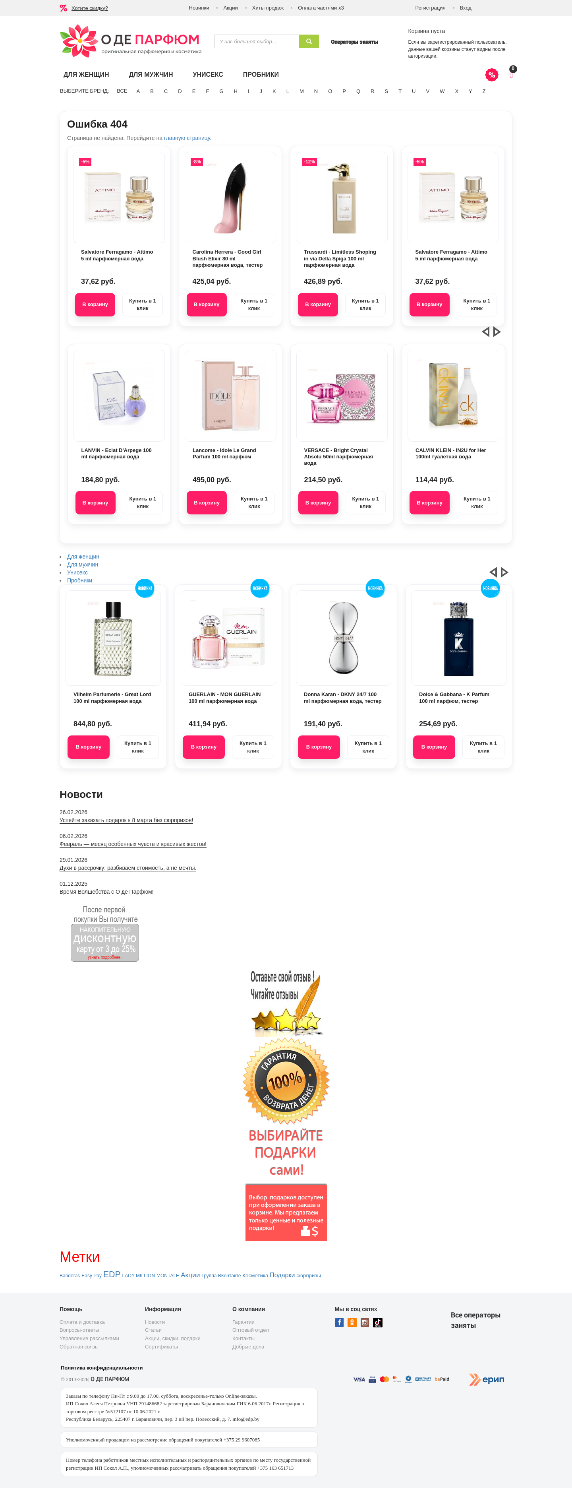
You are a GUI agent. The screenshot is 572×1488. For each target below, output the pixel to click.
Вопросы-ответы (79, 1330)
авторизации (422, 56)
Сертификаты (161, 1347)
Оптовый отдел (250, 1330)
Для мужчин (151, 74)
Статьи (153, 1330)
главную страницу (187, 138)
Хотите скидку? (90, 8)
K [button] (274, 91)
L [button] (287, 91)
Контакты (243, 1338)
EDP (112, 1274)
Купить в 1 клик (142, 304)
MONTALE (168, 1275)
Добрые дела (248, 1347)
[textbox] (256, 41)
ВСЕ (122, 91)
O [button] (330, 91)
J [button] (261, 91)
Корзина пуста (426, 31)
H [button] (235, 91)
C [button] (166, 91)
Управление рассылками (89, 1338)
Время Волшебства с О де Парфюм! (107, 892)
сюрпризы (308, 1275)
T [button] (400, 91)
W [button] (442, 91)
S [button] (386, 91)
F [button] (207, 91)
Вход (466, 8)
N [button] (316, 91)
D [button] (180, 91)
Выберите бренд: (84, 91)
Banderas (70, 1275)
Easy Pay (91, 1275)
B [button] (152, 91)
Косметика (255, 1275)
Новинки (199, 8)
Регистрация (430, 8)
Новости (155, 1322)
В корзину (95, 304)
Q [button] (358, 91)
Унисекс (208, 74)
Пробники (261, 74)
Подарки (282, 1275)
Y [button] (470, 91)
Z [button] (484, 91)
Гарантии (243, 1322)
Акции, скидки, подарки (173, 1338)
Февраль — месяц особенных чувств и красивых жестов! (133, 844)
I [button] (248, 91)
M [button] (302, 91)
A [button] (138, 91)
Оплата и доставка (82, 1322)
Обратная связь (79, 1347)
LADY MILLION (138, 1275)
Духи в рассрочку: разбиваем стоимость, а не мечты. (128, 868)
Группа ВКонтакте (221, 1275)
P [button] (344, 91)
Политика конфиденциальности (102, 1368)
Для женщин (86, 74)
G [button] (221, 91)
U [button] (413, 91)
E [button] (194, 91)
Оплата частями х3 (321, 8)
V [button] (427, 91)
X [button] (456, 91)
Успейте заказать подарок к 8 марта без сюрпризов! (126, 820)
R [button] (372, 91)
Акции (230, 8)
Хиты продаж (268, 8)
